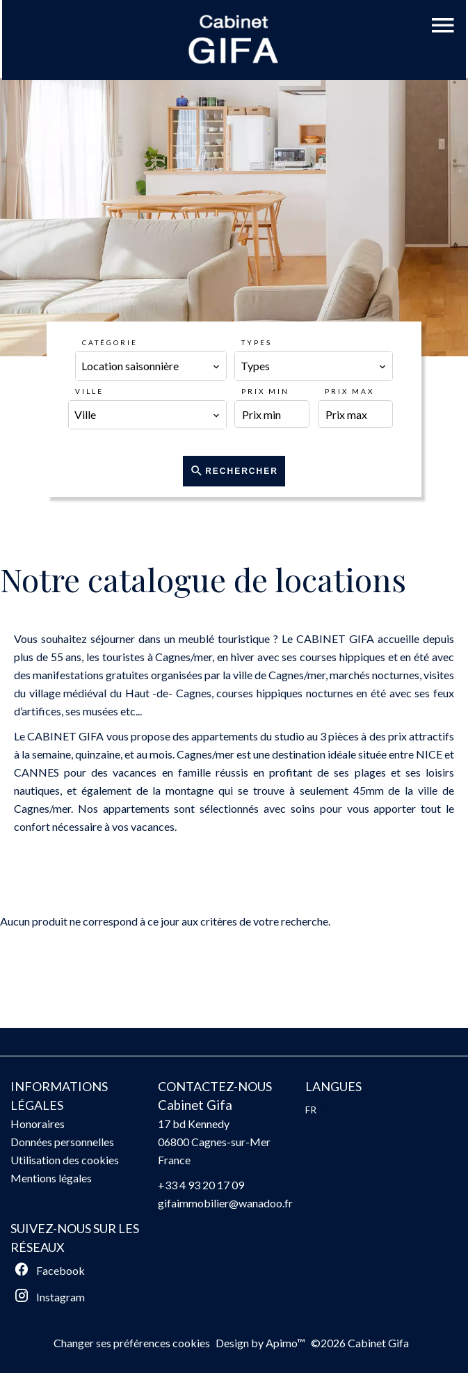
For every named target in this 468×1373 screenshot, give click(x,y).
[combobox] (151, 366)
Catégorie (110, 342)
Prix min (265, 391)
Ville (89, 391)
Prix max (349, 391)
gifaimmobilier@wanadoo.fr (225, 1202)
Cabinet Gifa (195, 1105)
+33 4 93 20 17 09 (201, 1184)
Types (256, 342)
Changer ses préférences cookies (132, 1342)
